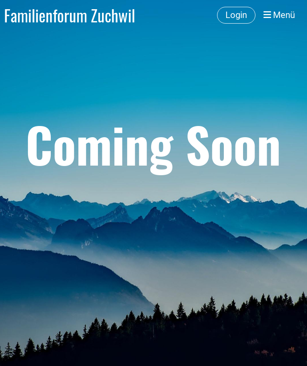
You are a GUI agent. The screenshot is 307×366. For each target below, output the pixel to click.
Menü (279, 15)
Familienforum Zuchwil (69, 15)
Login (236, 15)
